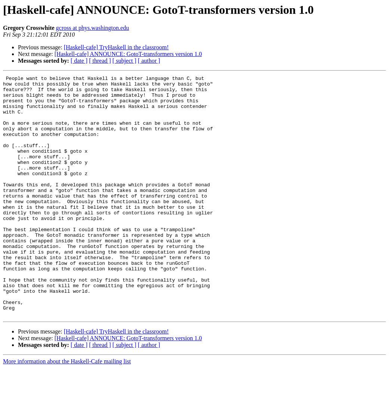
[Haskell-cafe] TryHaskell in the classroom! (116, 47)
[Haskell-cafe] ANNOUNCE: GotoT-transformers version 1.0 (128, 54)
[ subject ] (124, 61)
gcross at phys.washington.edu (92, 28)
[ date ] (79, 61)
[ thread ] (100, 61)
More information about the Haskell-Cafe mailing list (67, 409)
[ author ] (149, 61)
